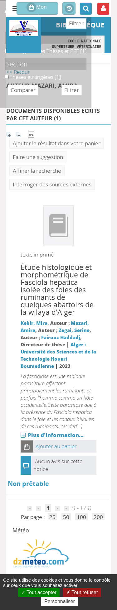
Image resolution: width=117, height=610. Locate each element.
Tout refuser (82, 592)
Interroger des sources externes (52, 184)
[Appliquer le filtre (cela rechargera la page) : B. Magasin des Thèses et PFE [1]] (48, 51)
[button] (27, 446)
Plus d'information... (56, 435)
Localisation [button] (23, 38)
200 (98, 517)
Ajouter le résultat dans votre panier (56, 143)
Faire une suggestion (38, 157)
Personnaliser (59, 601)
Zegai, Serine (74, 330)
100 (81, 517)
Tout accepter (38, 592)
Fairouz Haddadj (60, 337)
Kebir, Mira (34, 323)
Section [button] (16, 64)
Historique (69, 8)
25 (52, 517)
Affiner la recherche (37, 170)
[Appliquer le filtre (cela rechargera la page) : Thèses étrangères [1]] (35, 76)
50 (66, 517)
